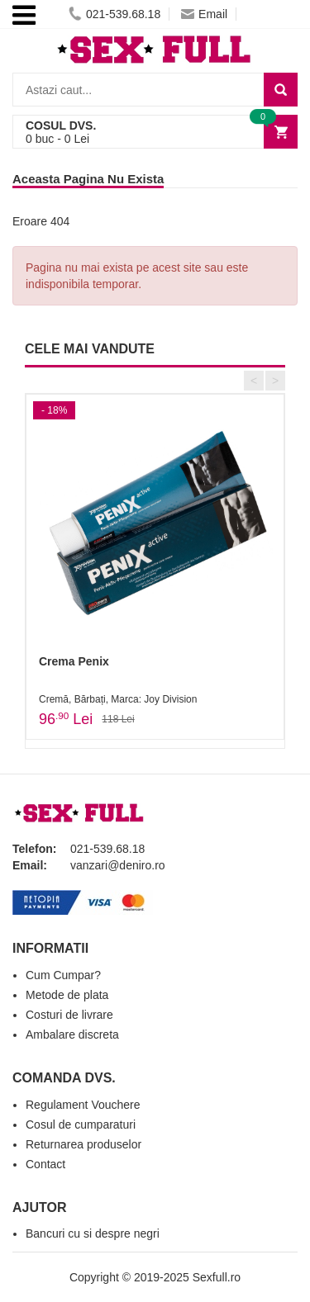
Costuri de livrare (69, 1014)
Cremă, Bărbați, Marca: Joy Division (118, 699)
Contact (45, 1164)
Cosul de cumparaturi (81, 1124)
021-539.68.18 (114, 14)
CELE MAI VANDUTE (90, 349)
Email (204, 14)
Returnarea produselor (83, 1144)
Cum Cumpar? (63, 975)
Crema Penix (74, 661)
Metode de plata (67, 994)
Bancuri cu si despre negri (93, 1233)
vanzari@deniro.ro (117, 865)
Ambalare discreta (72, 1034)
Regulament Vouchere (83, 1104)
